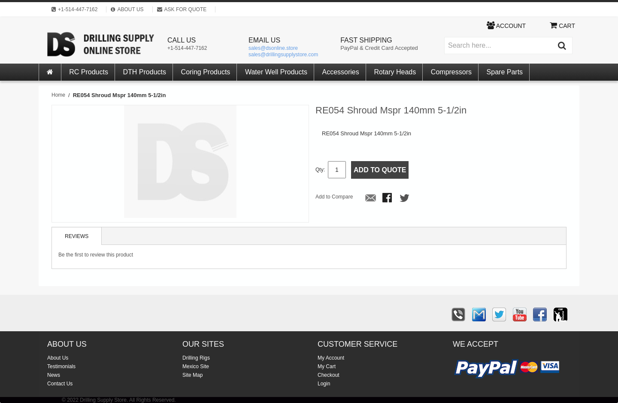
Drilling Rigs (196, 358)
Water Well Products (276, 72)
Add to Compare (334, 197)
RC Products (88, 72)
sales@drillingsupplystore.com (283, 55)
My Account (331, 358)
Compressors (451, 72)
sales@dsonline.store (273, 48)
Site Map (192, 375)
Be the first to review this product (95, 255)
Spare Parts (505, 72)
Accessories (340, 72)
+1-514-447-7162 (187, 48)
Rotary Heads (395, 72)
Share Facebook (388, 198)
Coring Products (205, 72)
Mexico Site (195, 366)
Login (324, 384)
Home (58, 95)
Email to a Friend (370, 198)
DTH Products (144, 72)
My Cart (327, 366)
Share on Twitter (405, 198)
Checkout (328, 375)
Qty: (320, 170)
